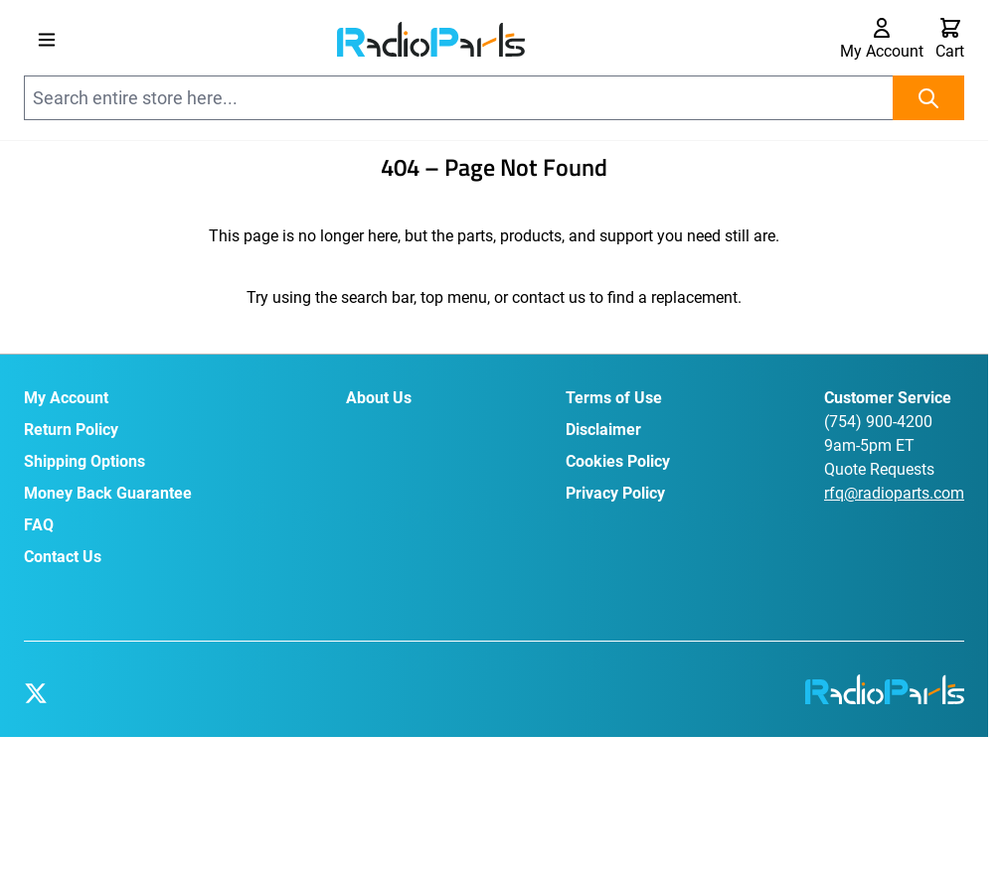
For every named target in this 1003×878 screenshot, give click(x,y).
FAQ (39, 524)
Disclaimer (603, 429)
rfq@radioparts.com (894, 493)
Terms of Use (614, 397)
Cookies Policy (618, 461)
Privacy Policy (615, 493)
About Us (379, 397)
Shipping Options (84, 461)
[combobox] (494, 97)
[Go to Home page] (431, 39)
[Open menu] (47, 40)
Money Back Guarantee (108, 493)
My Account (66, 397)
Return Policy (71, 429)
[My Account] (881, 40)
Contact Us (62, 556)
